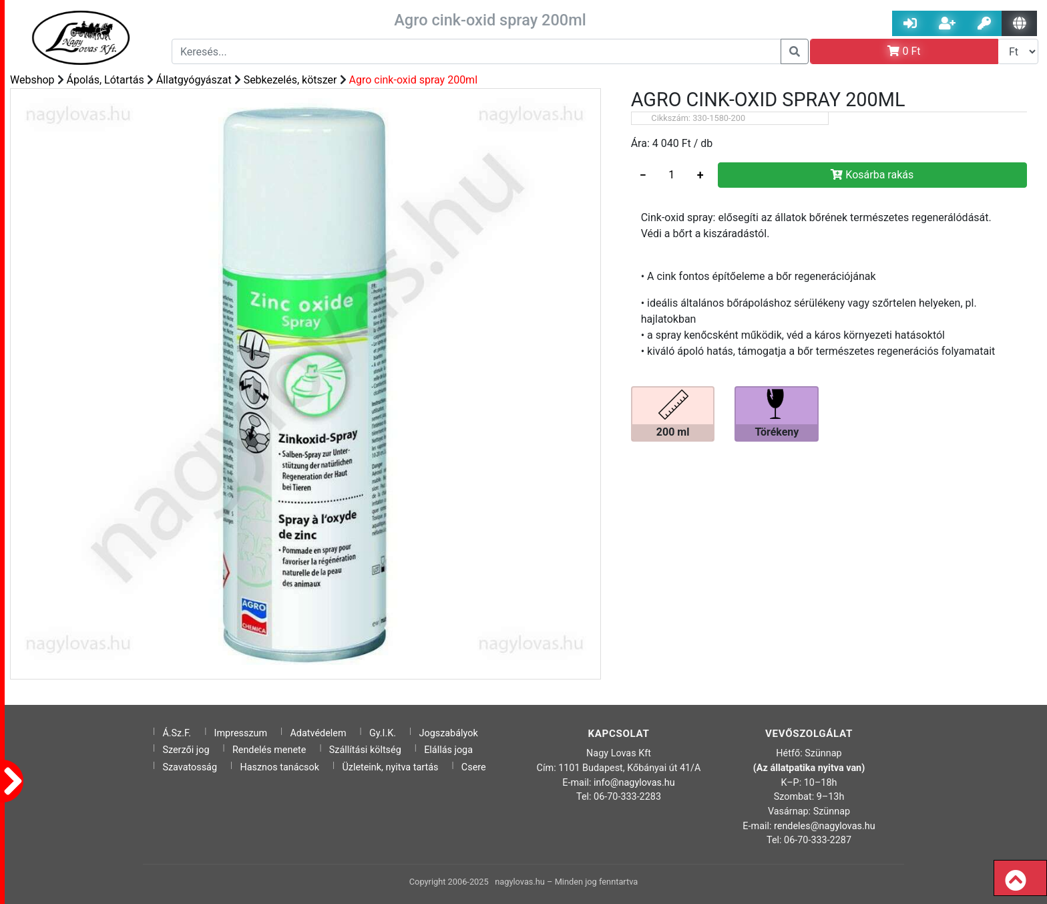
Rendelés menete (269, 750)
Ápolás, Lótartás (105, 79)
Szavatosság (189, 767)
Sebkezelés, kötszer (290, 79)
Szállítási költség (365, 750)
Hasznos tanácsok (279, 767)
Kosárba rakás (872, 174)
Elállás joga (448, 750)
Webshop (32, 79)
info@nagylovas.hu (634, 782)
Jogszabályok (448, 733)
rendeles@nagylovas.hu (824, 826)
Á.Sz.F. (176, 733)
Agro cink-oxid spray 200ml (413, 79)
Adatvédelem (318, 733)
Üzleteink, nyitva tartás (390, 767)
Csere (473, 767)
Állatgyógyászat (194, 79)
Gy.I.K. (382, 733)
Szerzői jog (185, 750)
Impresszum (241, 733)
